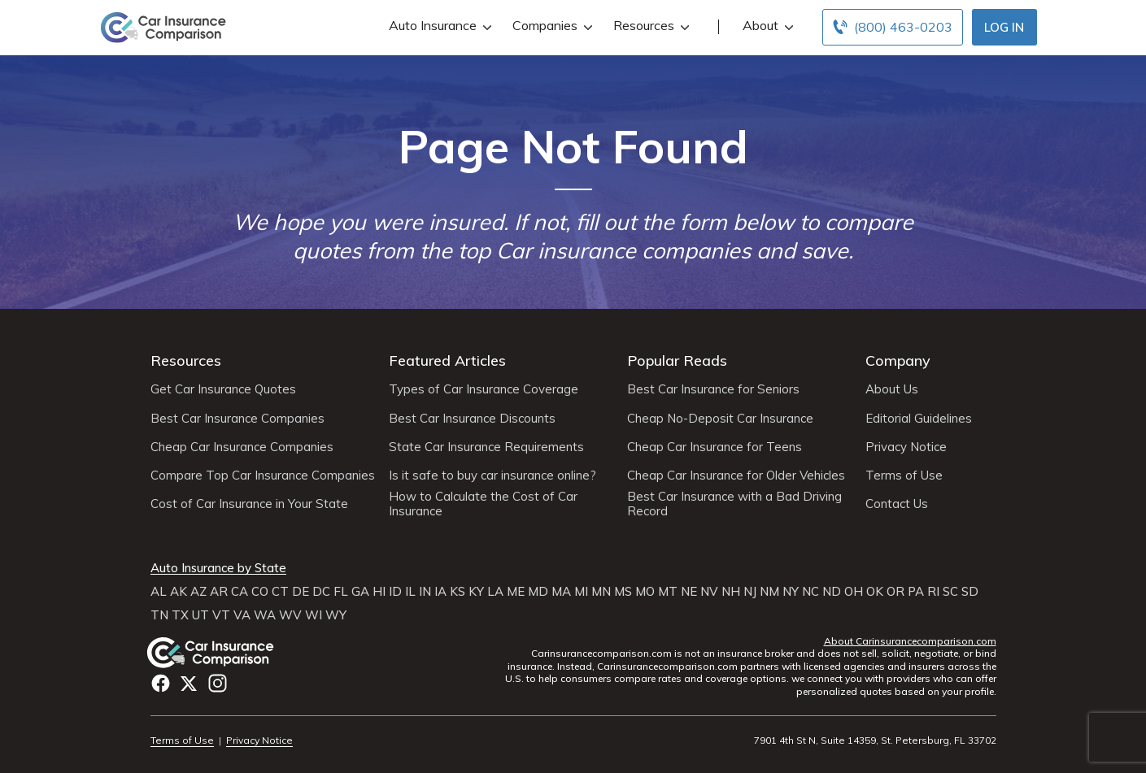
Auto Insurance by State (218, 568)
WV (290, 615)
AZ (198, 591)
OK (874, 591)
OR (895, 591)
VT (221, 615)
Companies (550, 26)
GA (360, 591)
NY (790, 591)
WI (313, 615)
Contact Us (896, 504)
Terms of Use (904, 475)
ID (395, 591)
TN (159, 615)
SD (969, 591)
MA (561, 591)
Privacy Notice (906, 447)
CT (280, 591)
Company (897, 360)
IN (425, 591)
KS (457, 591)
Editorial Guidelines (918, 418)
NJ (749, 591)
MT (668, 591)
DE (300, 591)
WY (335, 615)
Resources (649, 26)
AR (219, 591)
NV (709, 591)
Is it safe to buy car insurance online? (492, 475)
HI (379, 591)
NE (689, 591)
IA (440, 591)
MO (645, 591)
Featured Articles (447, 360)
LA (495, 591)
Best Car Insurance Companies (237, 418)
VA (242, 615)
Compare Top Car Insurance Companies (262, 475)
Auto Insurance (438, 26)
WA (265, 615)
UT (200, 615)
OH (853, 591)
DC (321, 591)
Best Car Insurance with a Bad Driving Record (734, 504)
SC (950, 591)
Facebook (160, 683)
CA (239, 591)
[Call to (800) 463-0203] (892, 27)
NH (730, 591)
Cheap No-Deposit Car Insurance (720, 418)
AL (158, 591)
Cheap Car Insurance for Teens (714, 447)
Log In (1004, 27)
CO (259, 591)
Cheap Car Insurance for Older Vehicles (736, 475)
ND (831, 591)
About (766, 26)
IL (410, 591)
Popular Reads (677, 360)
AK (178, 591)
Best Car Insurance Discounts (472, 418)
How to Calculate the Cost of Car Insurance (483, 504)
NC (810, 591)
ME (516, 591)
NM (769, 591)
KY (476, 591)
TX (180, 615)
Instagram (217, 683)
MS (623, 591)
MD (538, 591)
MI (581, 591)
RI (933, 591)
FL (340, 591)
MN (601, 591)
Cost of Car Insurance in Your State (249, 504)
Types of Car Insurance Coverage (483, 389)
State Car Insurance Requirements (486, 447)
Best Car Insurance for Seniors (713, 389)
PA (916, 591)
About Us (891, 389)
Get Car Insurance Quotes (223, 389)
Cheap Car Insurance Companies (241, 447)
